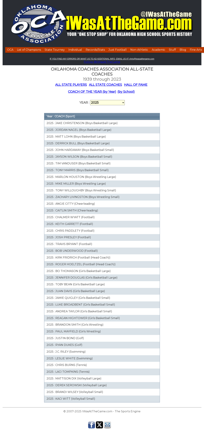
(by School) (126, 92)
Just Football (117, 49)
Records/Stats (95, 49)
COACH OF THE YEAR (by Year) (92, 92)
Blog (183, 49)
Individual (75, 49)
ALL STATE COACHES (105, 85)
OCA (10, 49)
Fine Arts (196, 49)
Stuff (172, 49)
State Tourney (55, 49)
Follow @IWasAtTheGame (102, 61)
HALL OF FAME (135, 85)
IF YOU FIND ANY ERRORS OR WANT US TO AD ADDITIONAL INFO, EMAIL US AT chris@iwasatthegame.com (102, 59)
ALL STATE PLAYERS (71, 85)
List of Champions (29, 49)
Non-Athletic (139, 49)
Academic (158, 49)
